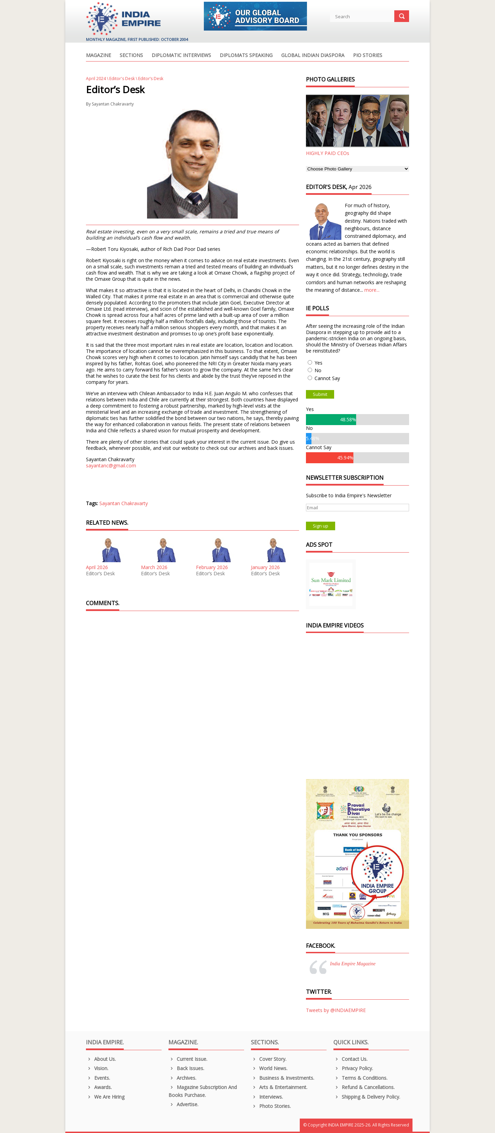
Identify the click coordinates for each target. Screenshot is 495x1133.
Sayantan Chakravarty (113, 104)
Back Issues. (186, 1068)
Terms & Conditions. (360, 1078)
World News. (269, 1068)
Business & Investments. (282, 1078)
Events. (98, 1078)
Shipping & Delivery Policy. (366, 1096)
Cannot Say (327, 378)
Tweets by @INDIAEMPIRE (336, 1010)
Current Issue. (187, 1059)
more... (372, 290)
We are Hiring (105, 1096)
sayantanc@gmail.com (111, 465)
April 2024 (96, 78)
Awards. (99, 1087)
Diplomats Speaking (246, 55)
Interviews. (267, 1096)
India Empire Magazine (352, 963)
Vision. (97, 1068)
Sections (131, 55)
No (318, 370)
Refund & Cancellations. (364, 1087)
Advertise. (183, 1104)
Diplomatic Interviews (181, 55)
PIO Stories (367, 55)
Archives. (182, 1078)
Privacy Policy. (353, 1068)
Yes (318, 362)
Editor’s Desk (100, 573)
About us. (101, 1059)
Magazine (98, 55)
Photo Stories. (271, 1106)
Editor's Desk (122, 78)
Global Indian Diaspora (312, 55)
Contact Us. (350, 1059)
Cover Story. (268, 1059)
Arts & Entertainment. (279, 1087)
